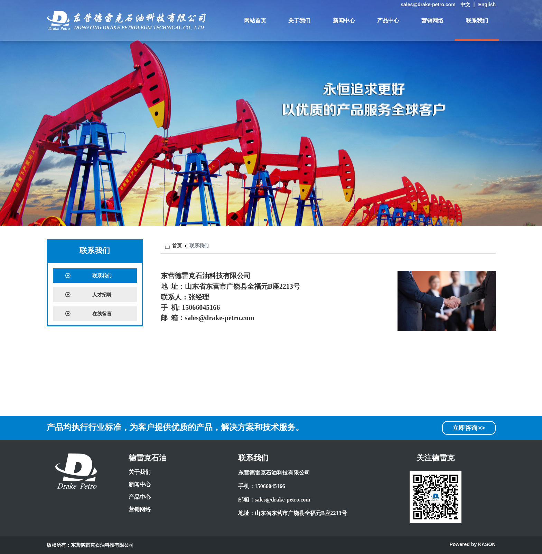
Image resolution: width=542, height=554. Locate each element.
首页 (177, 245)
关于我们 (299, 20)
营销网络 (432, 20)
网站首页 (255, 20)
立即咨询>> (468, 427)
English (487, 4)
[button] (265, 220)
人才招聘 (88, 294)
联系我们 (477, 20)
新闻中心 (344, 20)
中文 (465, 4)
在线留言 (88, 313)
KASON (487, 544)
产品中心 (388, 20)
